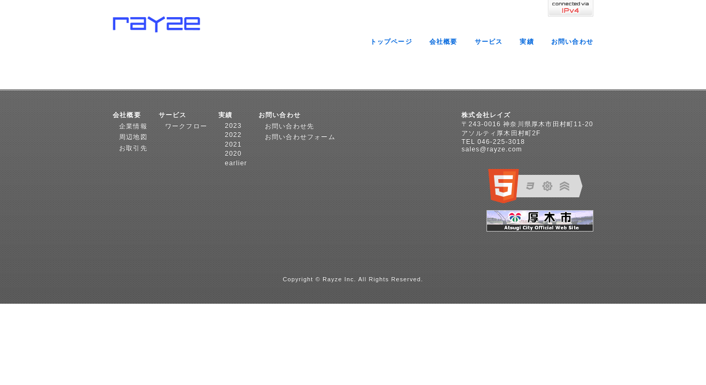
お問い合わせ (572, 41)
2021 (233, 144)
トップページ (391, 41)
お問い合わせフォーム (300, 137)
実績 (527, 41)
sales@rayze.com (491, 149)
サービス (489, 41)
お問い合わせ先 (289, 126)
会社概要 (443, 41)
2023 (233, 125)
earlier (236, 163)
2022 (233, 134)
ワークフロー (186, 126)
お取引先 (133, 148)
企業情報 (133, 126)
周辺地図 (133, 137)
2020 (233, 153)
